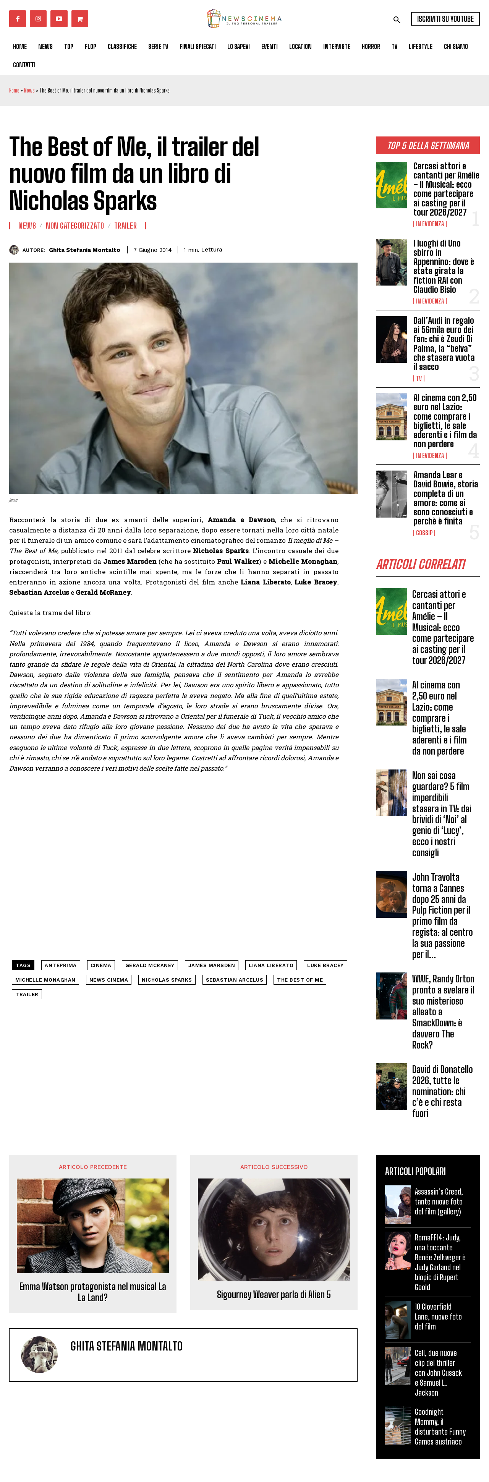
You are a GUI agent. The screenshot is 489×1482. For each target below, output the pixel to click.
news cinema (108, 980)
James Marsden (211, 965)
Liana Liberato (271, 965)
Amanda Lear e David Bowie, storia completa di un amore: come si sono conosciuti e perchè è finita (445, 498)
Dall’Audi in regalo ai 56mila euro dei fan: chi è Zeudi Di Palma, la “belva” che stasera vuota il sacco (444, 343)
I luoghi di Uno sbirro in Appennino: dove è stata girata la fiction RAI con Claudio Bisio (443, 266)
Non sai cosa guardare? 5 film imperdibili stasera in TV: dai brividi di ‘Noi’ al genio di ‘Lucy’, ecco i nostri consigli (441, 814)
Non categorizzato (75, 225)
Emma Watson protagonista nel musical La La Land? (92, 1292)
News (29, 90)
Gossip (424, 533)
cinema (101, 965)
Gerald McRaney (150, 965)
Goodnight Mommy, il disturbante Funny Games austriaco (440, 1426)
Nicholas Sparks (167, 980)
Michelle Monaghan (45, 980)
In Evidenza (430, 224)
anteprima (61, 965)
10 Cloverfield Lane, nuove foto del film (438, 1316)
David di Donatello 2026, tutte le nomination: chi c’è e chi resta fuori (442, 1091)
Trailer (125, 225)
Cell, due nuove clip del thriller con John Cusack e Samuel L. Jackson (438, 1372)
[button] (397, 20)
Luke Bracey (325, 965)
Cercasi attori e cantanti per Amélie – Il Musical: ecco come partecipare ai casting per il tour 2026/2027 (446, 189)
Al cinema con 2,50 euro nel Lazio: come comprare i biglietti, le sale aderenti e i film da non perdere (445, 421)
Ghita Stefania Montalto (84, 250)
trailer (27, 994)
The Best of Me (300, 980)
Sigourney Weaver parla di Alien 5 (274, 1294)
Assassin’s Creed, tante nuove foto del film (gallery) (439, 1201)
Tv (419, 378)
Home (14, 90)
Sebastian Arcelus (235, 980)
